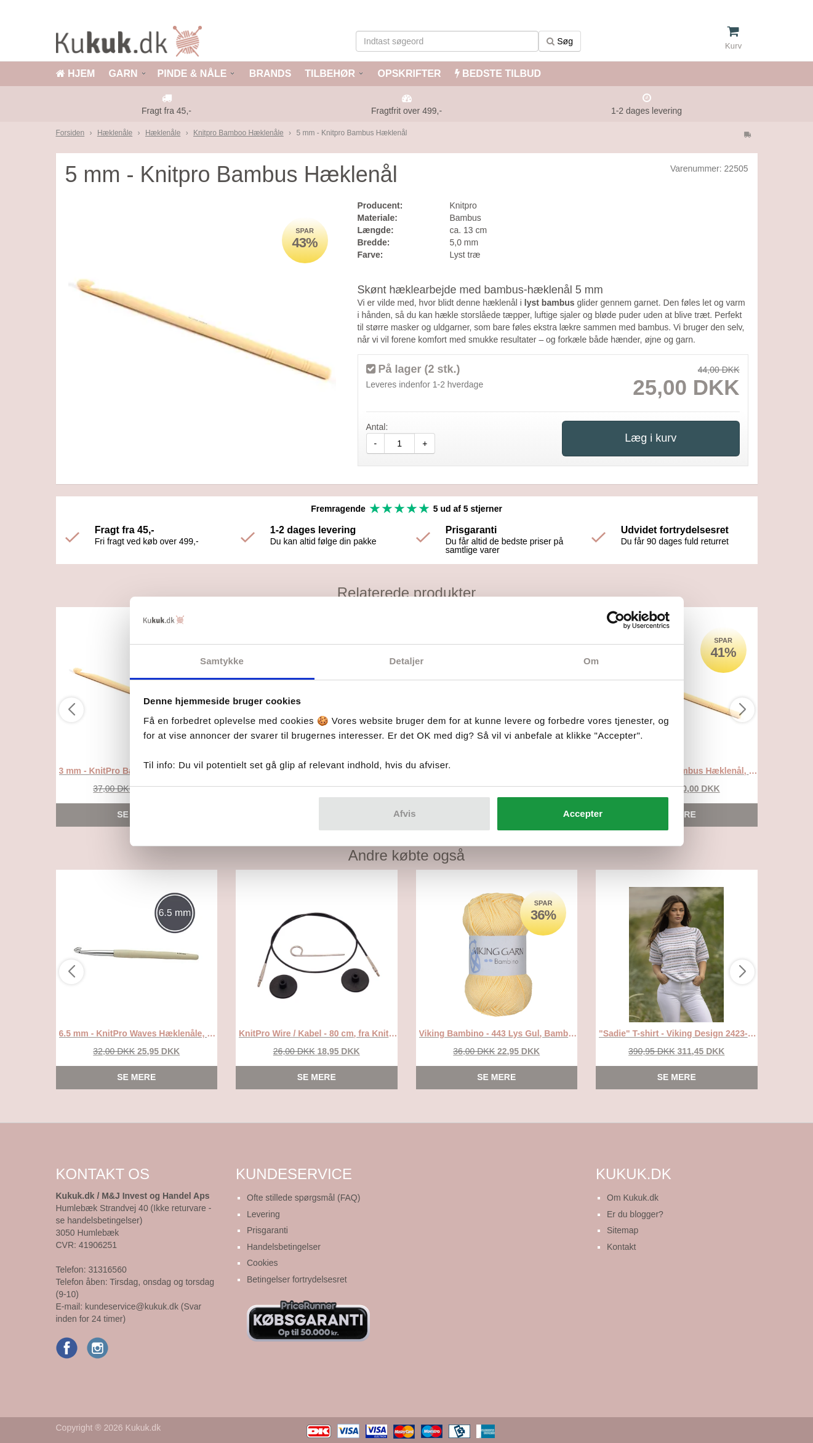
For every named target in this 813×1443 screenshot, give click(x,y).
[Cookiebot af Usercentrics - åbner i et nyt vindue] (616, 620)
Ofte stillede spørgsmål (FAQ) (303, 1197)
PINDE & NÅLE (192, 73)
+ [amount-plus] (424, 443)
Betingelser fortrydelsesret (297, 1279)
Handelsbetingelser (284, 1247)
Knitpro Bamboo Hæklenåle (238, 133)
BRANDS (268, 73)
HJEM (75, 73)
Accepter (583, 813)
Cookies (262, 1263)
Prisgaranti (267, 1230)
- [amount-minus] (375, 443)
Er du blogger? (635, 1214)
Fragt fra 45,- (166, 111)
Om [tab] (591, 661)
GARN (122, 73)
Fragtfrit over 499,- (406, 111)
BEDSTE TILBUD (498, 73)
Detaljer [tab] (407, 661)
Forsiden (70, 133)
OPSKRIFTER (408, 73)
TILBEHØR (330, 73)
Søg (560, 41)
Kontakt (621, 1247)
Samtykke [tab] (222, 661)
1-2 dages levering (646, 111)
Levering (263, 1214)
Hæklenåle (114, 133)
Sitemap (622, 1230)
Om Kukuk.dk (633, 1197)
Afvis (404, 813)
